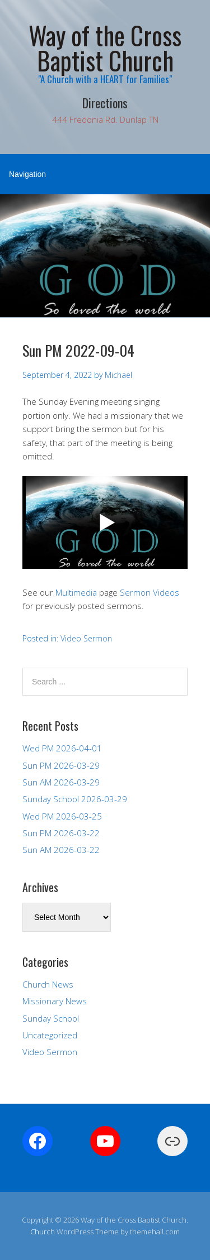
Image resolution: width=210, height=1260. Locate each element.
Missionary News (54, 1001)
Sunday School (50, 1018)
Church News (47, 984)
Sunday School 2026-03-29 (74, 798)
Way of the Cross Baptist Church (105, 47)
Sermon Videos (149, 592)
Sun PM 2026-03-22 (61, 833)
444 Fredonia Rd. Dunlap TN (105, 119)
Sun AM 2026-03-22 (61, 849)
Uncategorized (49, 1035)
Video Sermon (86, 638)
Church (42, 1232)
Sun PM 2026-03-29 (61, 765)
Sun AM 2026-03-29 (61, 782)
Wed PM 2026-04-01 (62, 748)
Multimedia (76, 592)
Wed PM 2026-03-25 (62, 816)
